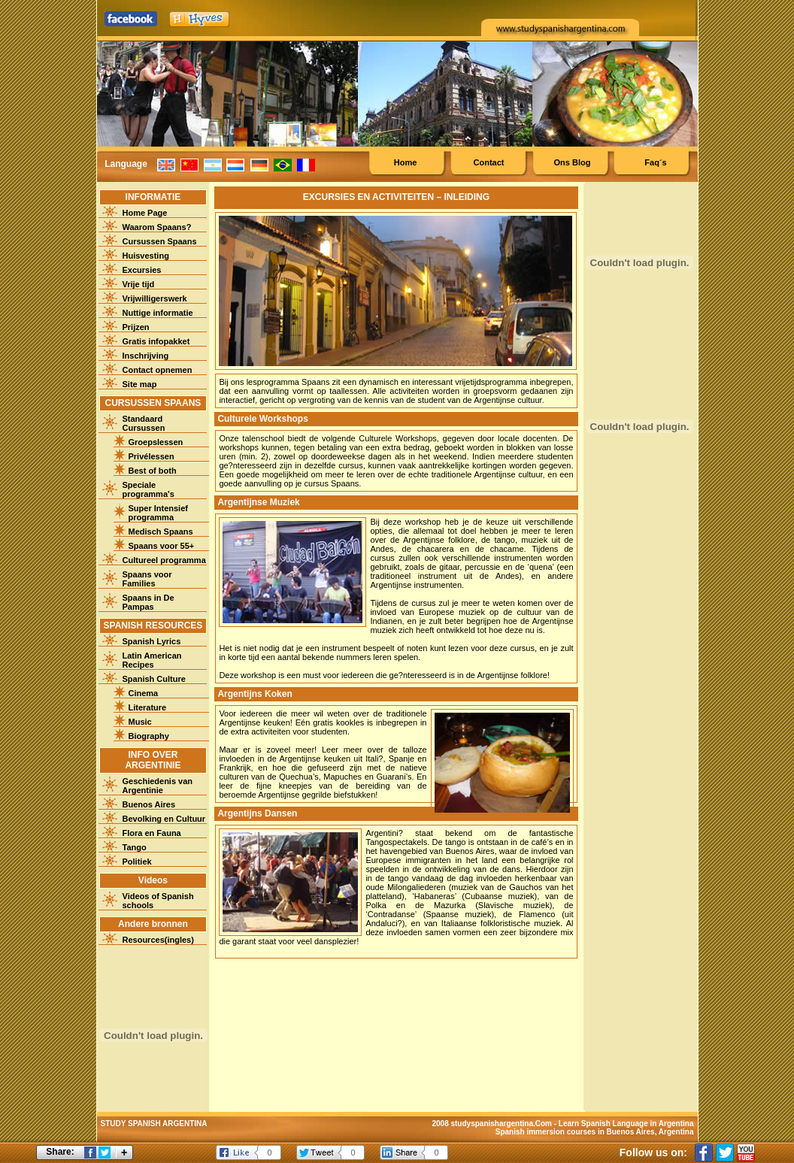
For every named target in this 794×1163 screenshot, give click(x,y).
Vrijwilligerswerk (155, 298)
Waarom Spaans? (157, 227)
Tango (135, 847)
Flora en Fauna (152, 832)
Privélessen (151, 456)
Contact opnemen (157, 369)
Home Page (145, 212)
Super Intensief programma (158, 513)
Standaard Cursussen (144, 423)
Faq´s (655, 162)
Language (126, 164)
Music (140, 721)
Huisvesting (146, 255)
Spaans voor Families (147, 579)
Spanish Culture (154, 678)
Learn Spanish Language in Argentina (626, 1123)
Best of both (153, 470)
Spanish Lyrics (152, 641)
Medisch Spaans (161, 531)
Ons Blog (572, 162)
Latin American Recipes (152, 660)
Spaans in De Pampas (148, 602)
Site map (140, 384)
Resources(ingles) (158, 939)
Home (405, 162)
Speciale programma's (148, 489)
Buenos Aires (149, 804)
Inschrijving (146, 355)
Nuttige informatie (158, 312)
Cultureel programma (164, 560)
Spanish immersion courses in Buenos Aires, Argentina (594, 1132)
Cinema (144, 693)
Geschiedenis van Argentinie (158, 786)
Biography (149, 736)
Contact (489, 162)
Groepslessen (156, 442)
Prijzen (136, 327)
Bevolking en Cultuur (164, 818)
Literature (148, 707)
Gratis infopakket (156, 341)
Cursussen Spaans (160, 241)
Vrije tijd (139, 284)
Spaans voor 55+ (162, 545)
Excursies (142, 269)
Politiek (137, 861)
